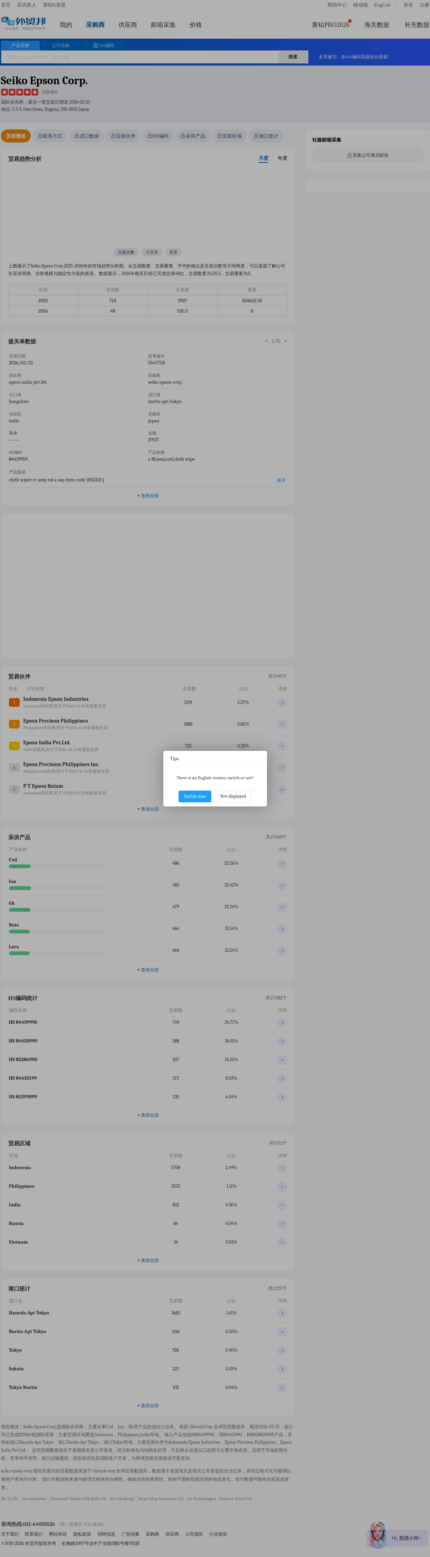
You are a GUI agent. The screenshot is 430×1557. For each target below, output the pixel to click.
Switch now (195, 796)
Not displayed (233, 796)
